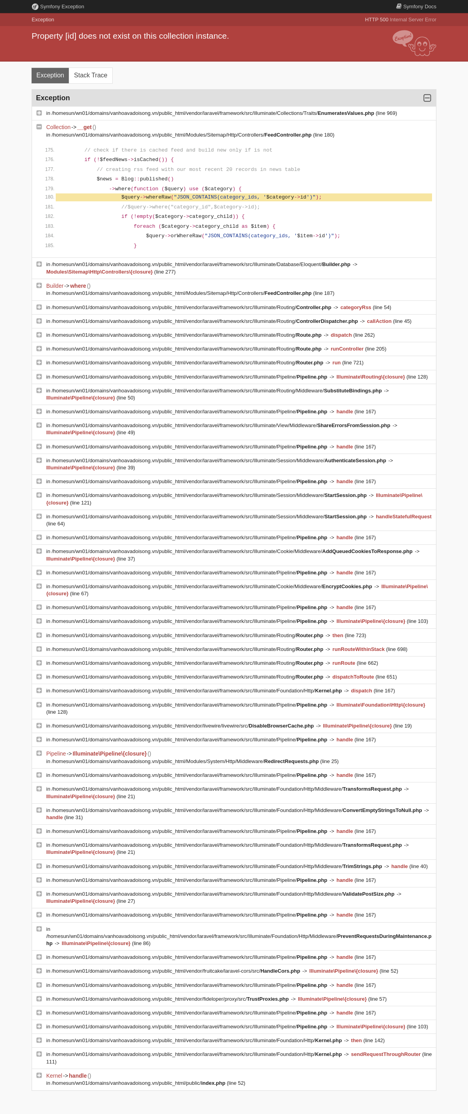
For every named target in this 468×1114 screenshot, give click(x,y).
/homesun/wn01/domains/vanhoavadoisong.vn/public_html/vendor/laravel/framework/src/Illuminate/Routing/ (192, 307)
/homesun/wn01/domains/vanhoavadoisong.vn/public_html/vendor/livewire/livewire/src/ (183, 726)
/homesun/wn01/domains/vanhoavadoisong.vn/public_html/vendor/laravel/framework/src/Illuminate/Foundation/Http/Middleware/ (227, 789)
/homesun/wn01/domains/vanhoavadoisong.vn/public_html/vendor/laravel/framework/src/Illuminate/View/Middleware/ (222, 425)
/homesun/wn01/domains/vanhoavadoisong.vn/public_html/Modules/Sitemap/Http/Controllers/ (182, 135)
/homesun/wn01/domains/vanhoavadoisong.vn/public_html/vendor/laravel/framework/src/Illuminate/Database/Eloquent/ (202, 264)
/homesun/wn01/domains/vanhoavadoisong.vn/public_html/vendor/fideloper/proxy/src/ (171, 999)
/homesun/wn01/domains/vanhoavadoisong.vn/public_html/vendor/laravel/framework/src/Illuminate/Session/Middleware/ (220, 460)
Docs (416, 6)
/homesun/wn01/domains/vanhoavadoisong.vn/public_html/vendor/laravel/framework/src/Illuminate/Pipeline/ (190, 377)
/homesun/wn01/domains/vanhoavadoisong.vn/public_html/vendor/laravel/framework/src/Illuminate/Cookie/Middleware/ (233, 551)
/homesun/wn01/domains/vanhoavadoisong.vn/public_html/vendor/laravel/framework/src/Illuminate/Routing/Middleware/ (217, 391)
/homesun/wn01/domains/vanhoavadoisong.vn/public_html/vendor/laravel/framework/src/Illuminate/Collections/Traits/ (214, 113)
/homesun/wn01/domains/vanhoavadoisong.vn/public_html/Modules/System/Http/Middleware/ (186, 761)
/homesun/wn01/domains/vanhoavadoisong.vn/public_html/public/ (139, 1083)
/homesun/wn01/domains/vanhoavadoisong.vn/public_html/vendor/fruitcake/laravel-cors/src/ (177, 971)
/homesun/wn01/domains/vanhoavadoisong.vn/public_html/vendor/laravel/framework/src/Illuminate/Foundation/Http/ (197, 691)
